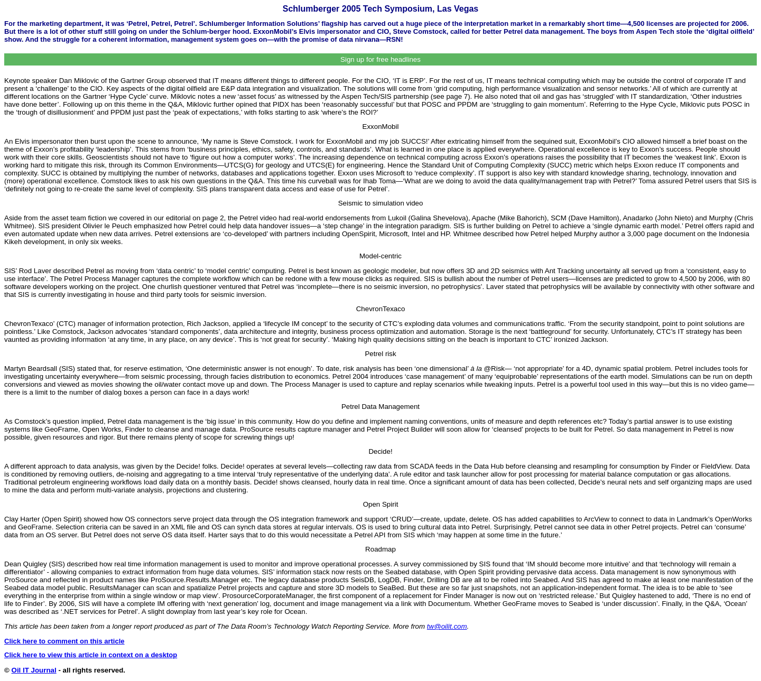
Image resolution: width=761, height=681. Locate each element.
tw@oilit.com (447, 626)
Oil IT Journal (34, 670)
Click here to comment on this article (64, 641)
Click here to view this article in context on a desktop (90, 655)
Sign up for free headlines (380, 59)
